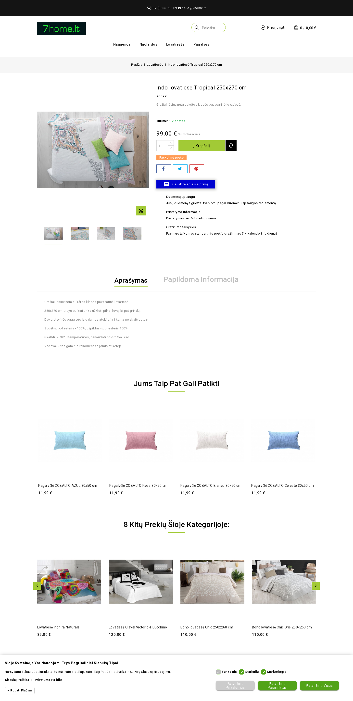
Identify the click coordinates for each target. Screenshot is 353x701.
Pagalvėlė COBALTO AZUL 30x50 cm (67, 486)
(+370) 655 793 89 (162, 8)
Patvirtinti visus (319, 686)
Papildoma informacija (203, 279)
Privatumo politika (49, 680)
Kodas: (161, 96)
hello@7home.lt (192, 8)
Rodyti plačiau (21, 690)
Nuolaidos (148, 44)
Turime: (162, 121)
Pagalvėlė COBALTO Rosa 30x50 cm (138, 486)
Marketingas (277, 672)
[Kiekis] (162, 145)
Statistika (252, 672)
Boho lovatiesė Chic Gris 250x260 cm (282, 627)
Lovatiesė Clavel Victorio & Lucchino (138, 627)
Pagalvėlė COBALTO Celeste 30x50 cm (282, 486)
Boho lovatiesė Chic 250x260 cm (206, 627)
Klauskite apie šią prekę (185, 185)
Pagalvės (201, 44)
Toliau (316, 586)
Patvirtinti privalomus (234, 685)
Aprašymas (131, 279)
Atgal (37, 586)
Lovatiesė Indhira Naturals (58, 627)
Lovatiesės (175, 44)
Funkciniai (230, 672)
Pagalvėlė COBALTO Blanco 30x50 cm (210, 486)
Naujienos (122, 44)
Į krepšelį (203, 146)
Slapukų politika (17, 680)
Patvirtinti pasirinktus (277, 685)
